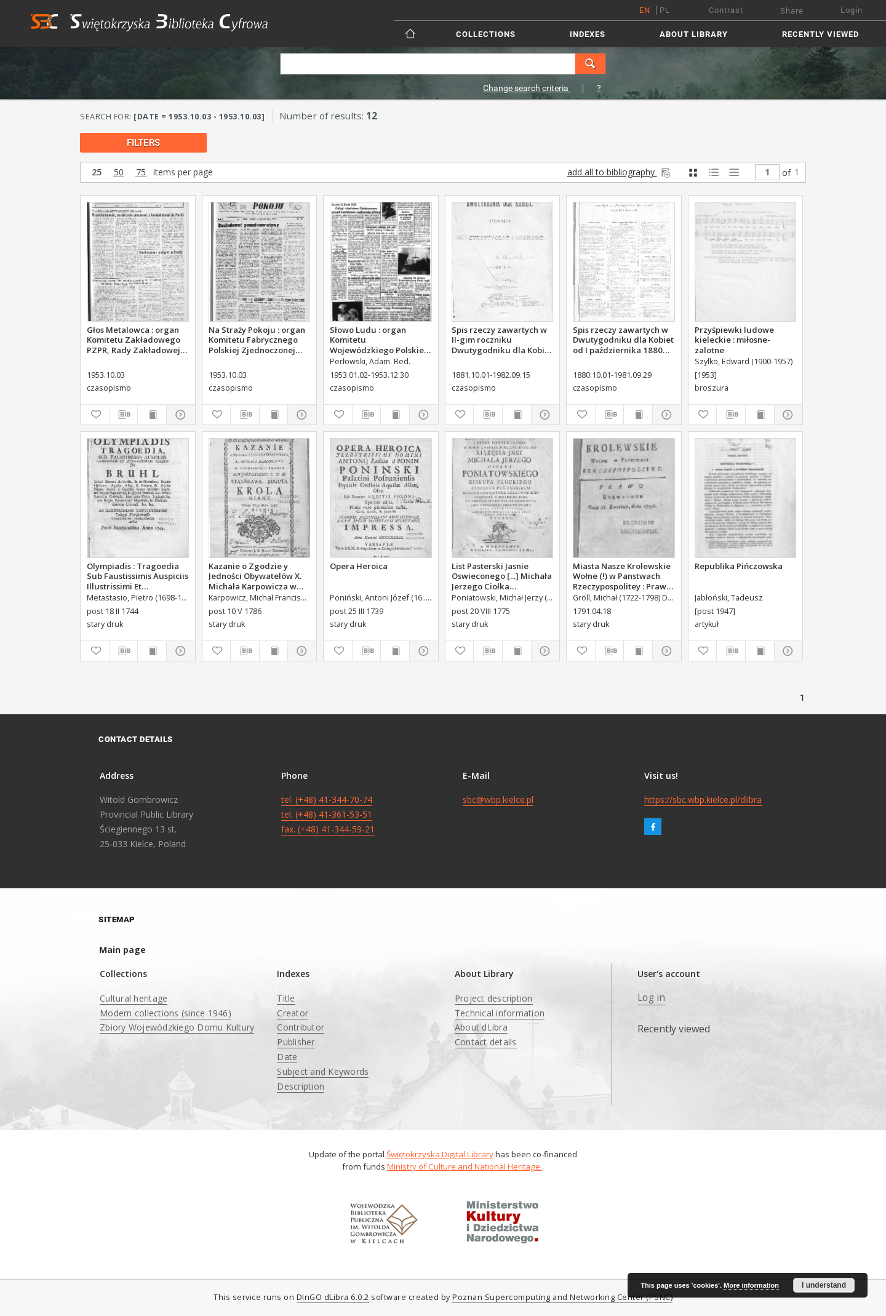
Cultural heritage (133, 998)
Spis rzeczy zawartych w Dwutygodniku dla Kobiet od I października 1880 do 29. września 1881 (623, 339)
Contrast (726, 10)
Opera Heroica (359, 566)
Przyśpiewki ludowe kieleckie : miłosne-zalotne (734, 339)
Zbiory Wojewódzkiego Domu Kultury (177, 1027)
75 (141, 172)
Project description (494, 998)
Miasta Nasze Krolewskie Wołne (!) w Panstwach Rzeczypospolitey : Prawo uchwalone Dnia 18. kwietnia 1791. (622, 575)
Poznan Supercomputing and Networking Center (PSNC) (562, 1297)
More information (751, 1285)
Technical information (500, 1013)
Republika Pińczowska (739, 566)
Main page (122, 949)
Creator (292, 1013)
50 (119, 172)
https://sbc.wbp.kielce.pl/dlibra (703, 799)
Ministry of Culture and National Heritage (464, 1166)
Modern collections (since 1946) (165, 1013)
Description (300, 1086)
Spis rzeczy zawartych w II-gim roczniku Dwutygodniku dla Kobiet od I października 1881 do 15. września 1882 (502, 339)
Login (851, 10)
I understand (824, 1285)
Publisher (295, 1042)
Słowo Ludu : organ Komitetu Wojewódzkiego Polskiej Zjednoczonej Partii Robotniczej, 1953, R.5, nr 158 (379, 339)
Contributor (300, 1027)
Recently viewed (820, 34)
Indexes (587, 34)
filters (143, 142)
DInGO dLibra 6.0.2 (333, 1297)
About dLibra (481, 1027)
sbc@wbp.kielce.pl (498, 799)
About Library (694, 34)
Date (287, 1057)
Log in (651, 997)
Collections (486, 34)
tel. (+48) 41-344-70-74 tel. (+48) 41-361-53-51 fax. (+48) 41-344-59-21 (328, 814)
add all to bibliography (619, 172)
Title (286, 998)
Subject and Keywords (323, 1071)
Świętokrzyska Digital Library (439, 1154)
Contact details (486, 1042)
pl (665, 10)
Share (792, 10)
